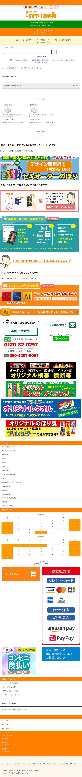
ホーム (4, 68)
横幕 (72, 60)
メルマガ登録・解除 (64, 763)
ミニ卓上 (67, 60)
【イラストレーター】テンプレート (12, 695)
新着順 (19, 86)
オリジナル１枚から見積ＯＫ (22, 40)
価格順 (14, 86)
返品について (27, 763)
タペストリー (39, 62)
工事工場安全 (36, 60)
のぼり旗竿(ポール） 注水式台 (16, 68)
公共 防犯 (24, 60)
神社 (29, 60)
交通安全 (10, 60)
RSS (70, 763)
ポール (52, 60)
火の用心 (17, 60)
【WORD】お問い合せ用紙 (10, 683)
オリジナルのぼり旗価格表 (60, 40)
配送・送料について (18, 763)
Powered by (15, 773)
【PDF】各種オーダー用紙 (10, 691)
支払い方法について (7, 763)
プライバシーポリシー (52, 763)
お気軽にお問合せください (42, 33)
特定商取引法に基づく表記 (38, 763)
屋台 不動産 (45, 60)
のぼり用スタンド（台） (35, 68)
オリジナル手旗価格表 (41, 42)
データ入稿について (41, 40)
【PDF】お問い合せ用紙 (9, 687)
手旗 (45, 62)
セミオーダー (59, 60)
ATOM (74, 763)
